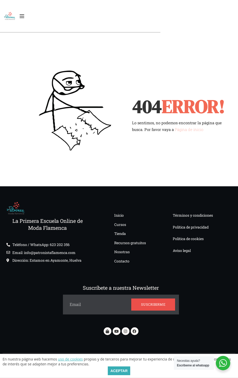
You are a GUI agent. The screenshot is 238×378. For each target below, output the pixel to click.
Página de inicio (189, 129)
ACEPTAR (119, 371)
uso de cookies (70, 359)
